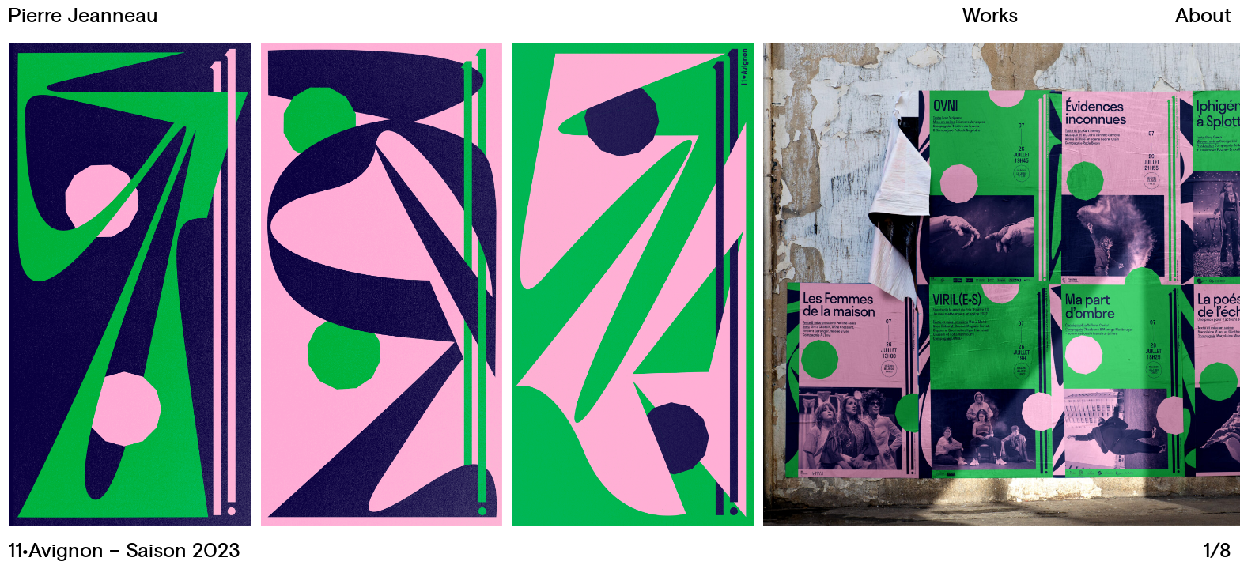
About (1203, 16)
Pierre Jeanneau (83, 16)
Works (990, 16)
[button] (925, 284)
